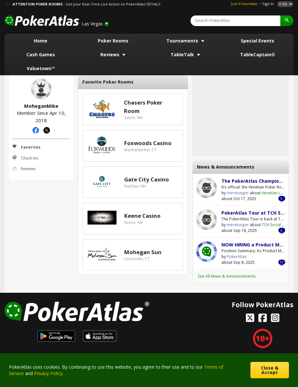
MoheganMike (41, 89)
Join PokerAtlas (244, 3)
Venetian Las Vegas (279, 192)
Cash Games (40, 54)
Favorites (26, 147)
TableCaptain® (257, 54)
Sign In (268, 3)
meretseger (206, 188)
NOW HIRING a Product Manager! (259, 245)
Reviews (110, 54)
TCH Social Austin (277, 224)
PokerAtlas (206, 251)
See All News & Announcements (227, 276)
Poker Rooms (113, 41)
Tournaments (183, 41)
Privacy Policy (48, 373)
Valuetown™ (41, 68)
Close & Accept (269, 370)
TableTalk (183, 54)
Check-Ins (25, 158)
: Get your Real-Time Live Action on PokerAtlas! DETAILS (112, 4)
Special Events (257, 41)
